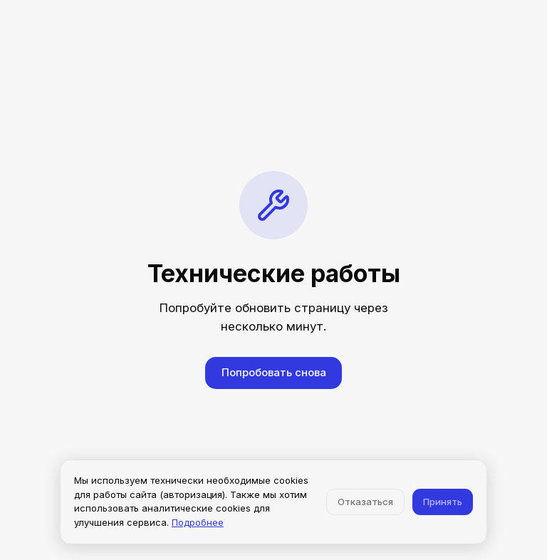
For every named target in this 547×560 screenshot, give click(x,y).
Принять (442, 501)
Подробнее (198, 522)
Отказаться (365, 501)
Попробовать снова (274, 372)
